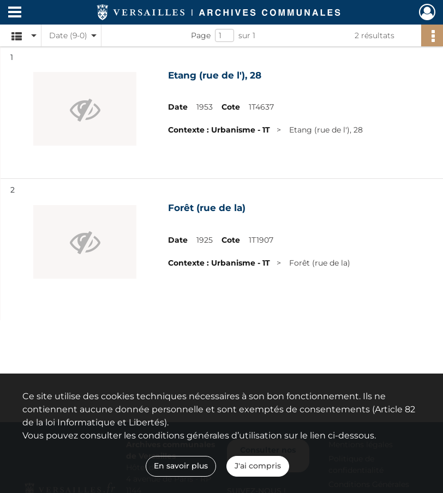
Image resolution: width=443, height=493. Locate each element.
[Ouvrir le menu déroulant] (14, 13)
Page (201, 35)
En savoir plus (181, 466)
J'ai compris (258, 466)
